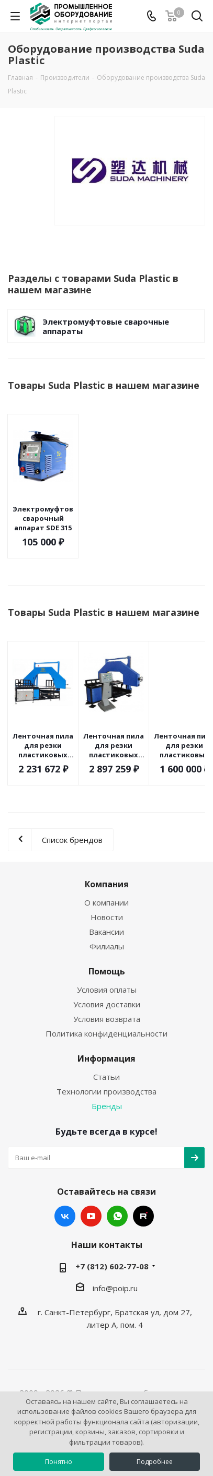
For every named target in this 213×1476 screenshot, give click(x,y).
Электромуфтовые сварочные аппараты (105, 326)
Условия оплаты (107, 989)
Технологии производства (106, 1091)
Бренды (107, 1106)
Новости (107, 917)
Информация (106, 1058)
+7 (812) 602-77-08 (112, 1266)
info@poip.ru (115, 1288)
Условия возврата (106, 1019)
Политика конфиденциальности (106, 1033)
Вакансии (106, 931)
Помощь (106, 971)
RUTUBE (143, 1216)
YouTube (91, 1216)
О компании (106, 902)
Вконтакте (64, 1216)
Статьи (106, 1077)
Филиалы (106, 946)
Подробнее (155, 1461)
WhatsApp (117, 1216)
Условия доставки (106, 1004)
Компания (107, 884)
